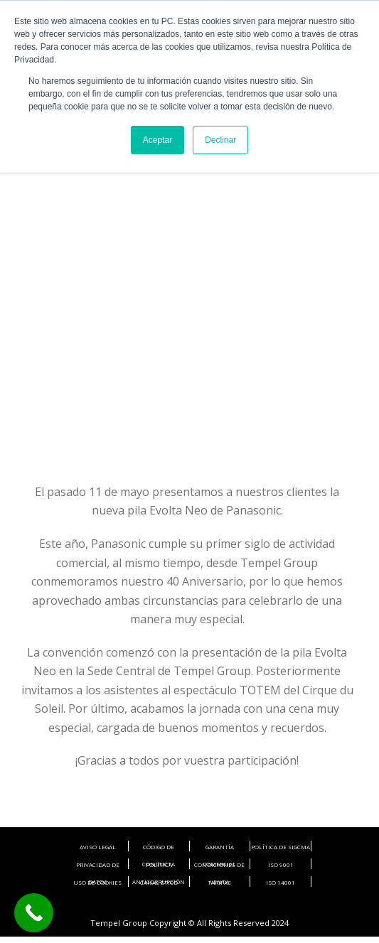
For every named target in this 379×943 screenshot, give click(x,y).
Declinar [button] (220, 140)
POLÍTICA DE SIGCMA (280, 847)
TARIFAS (219, 882)
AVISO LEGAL (98, 847)
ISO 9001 (281, 864)
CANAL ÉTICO (159, 882)
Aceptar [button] (157, 140)
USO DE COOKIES (97, 882)
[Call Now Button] (33, 912)
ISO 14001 (280, 882)
